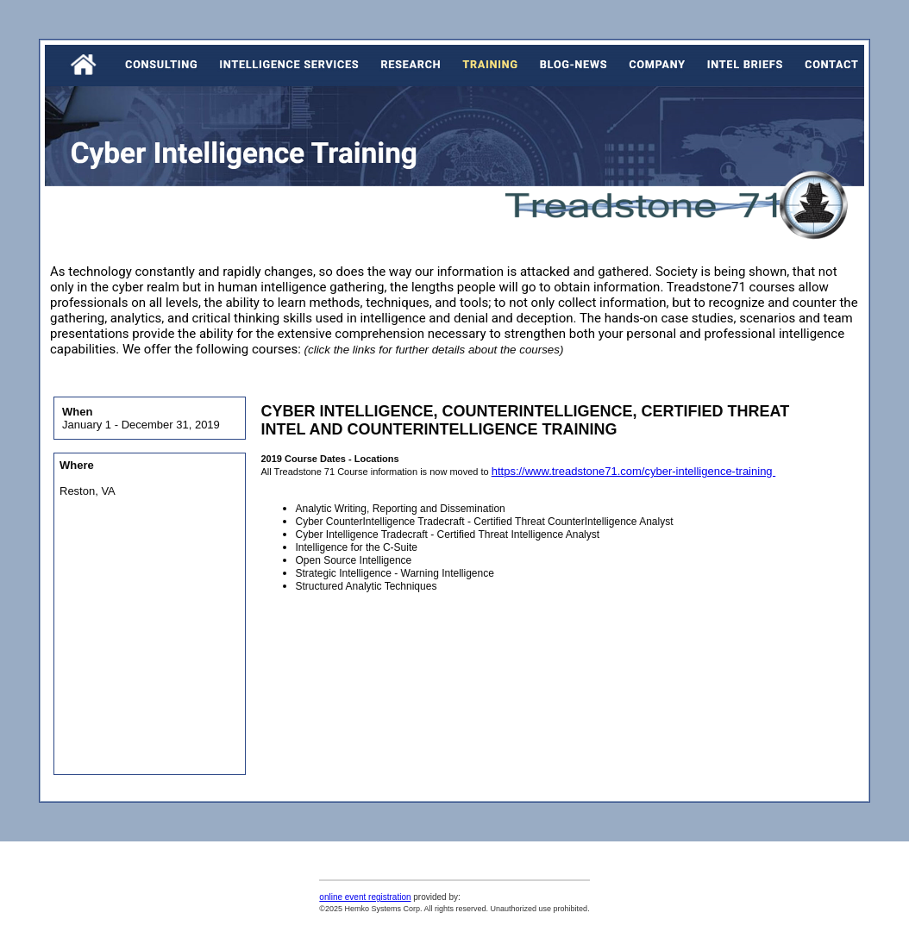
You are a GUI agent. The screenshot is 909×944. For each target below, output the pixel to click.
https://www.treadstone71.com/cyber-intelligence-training (634, 471)
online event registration (365, 897)
